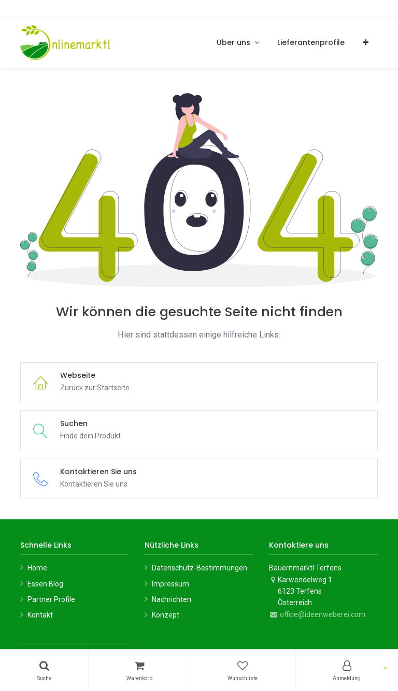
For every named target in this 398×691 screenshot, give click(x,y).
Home (37, 568)
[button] (366, 42)
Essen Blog (45, 584)
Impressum (170, 584)
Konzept (165, 615)
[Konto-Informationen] (346, 670)
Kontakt (40, 615)
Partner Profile (51, 599)
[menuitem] (311, 42)
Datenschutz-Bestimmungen (199, 568)
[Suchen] (44, 670)
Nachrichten (171, 599)
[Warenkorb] (139, 670)
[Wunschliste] (242, 670)
